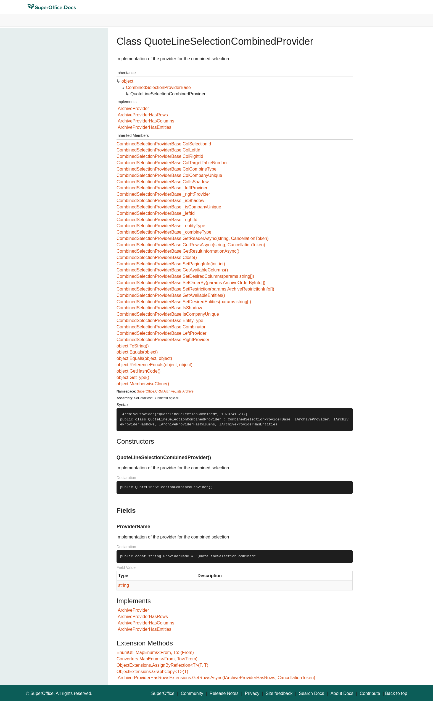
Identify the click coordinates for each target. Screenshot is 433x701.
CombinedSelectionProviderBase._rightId (157, 219)
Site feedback (279, 693)
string (123, 585)
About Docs (342, 693)
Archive (188, 391)
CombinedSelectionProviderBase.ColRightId (160, 156)
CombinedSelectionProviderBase (158, 87)
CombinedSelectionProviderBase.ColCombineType (166, 169)
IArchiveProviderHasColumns (145, 121)
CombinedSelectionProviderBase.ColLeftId (158, 150)
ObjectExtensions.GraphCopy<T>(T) (152, 671)
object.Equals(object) (137, 352)
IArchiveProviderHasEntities (144, 127)
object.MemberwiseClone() (143, 383)
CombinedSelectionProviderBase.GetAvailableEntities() (171, 295)
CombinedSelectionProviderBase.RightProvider (163, 339)
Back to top (396, 693)
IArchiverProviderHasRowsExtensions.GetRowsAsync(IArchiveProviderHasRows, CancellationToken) (216, 677)
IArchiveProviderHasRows (142, 115)
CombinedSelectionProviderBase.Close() (157, 257)
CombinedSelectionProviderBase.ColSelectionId (164, 144)
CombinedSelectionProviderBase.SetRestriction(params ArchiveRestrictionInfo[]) (195, 289)
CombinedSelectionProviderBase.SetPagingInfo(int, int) (171, 263)
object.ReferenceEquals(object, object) (154, 364)
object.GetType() (133, 377)
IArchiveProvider (133, 108)
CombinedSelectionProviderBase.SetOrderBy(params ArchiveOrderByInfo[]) (191, 282)
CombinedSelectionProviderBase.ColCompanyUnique (169, 175)
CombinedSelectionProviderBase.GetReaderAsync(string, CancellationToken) (193, 238)
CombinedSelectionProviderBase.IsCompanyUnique (168, 314)
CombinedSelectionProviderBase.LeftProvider (162, 333)
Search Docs (311, 693)
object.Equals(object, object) (144, 358)
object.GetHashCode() (138, 371)
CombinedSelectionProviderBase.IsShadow (159, 307)
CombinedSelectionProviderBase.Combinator (161, 327)
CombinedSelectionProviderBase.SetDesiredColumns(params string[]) (185, 276)
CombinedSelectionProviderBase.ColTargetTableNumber (172, 162)
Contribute (370, 693)
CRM (159, 391)
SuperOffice (145, 391)
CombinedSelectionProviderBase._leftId (156, 213)
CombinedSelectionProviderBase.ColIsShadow (163, 181)
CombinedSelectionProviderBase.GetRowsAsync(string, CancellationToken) (191, 244)
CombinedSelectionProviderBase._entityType (161, 225)
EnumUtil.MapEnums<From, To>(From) (155, 652)
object (127, 81)
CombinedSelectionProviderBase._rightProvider (163, 194)
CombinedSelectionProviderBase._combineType (164, 232)
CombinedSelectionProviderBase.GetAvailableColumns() (172, 270)
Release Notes (224, 693)
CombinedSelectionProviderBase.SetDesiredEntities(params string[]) (184, 301)
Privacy (252, 693)
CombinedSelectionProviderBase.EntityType (160, 320)
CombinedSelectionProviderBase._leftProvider (162, 187)
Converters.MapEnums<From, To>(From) (157, 658)
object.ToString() (133, 346)
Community (192, 693)
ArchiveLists (173, 391)
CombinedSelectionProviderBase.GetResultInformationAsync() (178, 251)
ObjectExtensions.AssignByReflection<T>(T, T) (162, 665)
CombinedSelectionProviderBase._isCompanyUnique (169, 207)
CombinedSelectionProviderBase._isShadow (160, 200)
